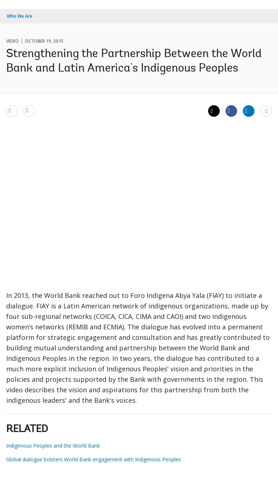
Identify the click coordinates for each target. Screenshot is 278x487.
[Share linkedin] (248, 110)
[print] (29, 111)
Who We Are (19, 16)
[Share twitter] (213, 111)
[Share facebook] (231, 110)
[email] (12, 111)
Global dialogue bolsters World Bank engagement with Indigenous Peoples (93, 459)
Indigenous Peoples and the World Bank (53, 445)
